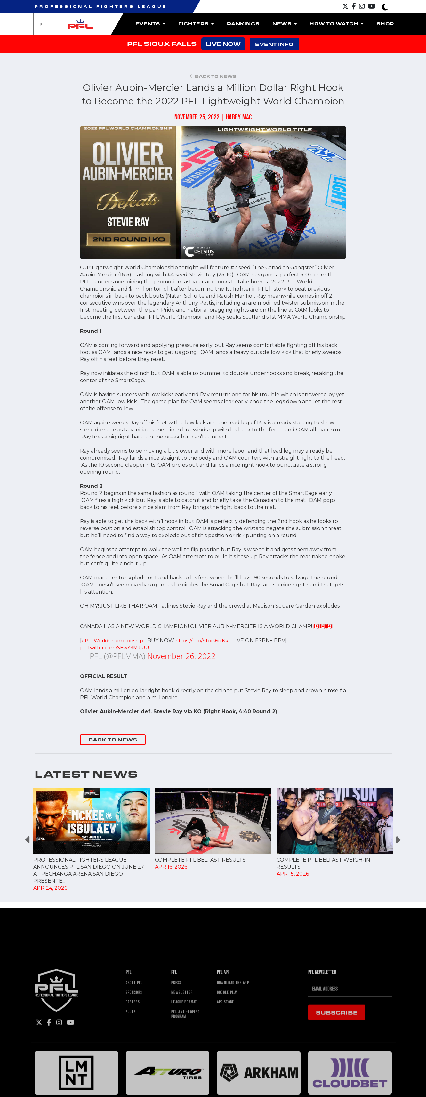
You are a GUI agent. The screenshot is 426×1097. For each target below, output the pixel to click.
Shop (385, 24)
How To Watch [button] (336, 24)
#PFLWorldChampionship (114, 640)
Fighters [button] (196, 24)
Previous (28, 840)
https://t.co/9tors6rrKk (208, 640)
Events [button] (150, 24)
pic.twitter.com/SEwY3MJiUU (117, 647)
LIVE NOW (223, 43)
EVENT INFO (274, 44)
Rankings (243, 24)
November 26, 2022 (181, 656)
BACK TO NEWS (112, 740)
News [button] (284, 24)
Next (398, 840)
